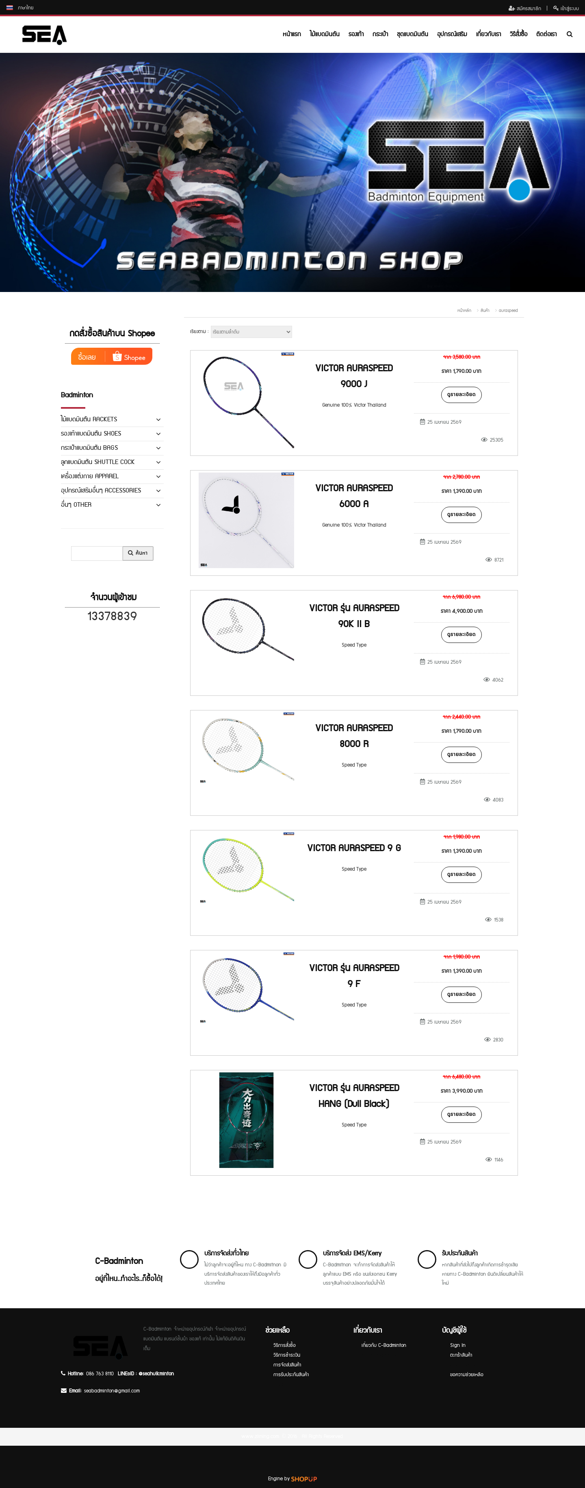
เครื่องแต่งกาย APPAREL (90, 476)
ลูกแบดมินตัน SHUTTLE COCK (98, 462)
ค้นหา (138, 553)
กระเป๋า (380, 34)
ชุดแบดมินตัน (412, 34)
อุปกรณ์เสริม (452, 34)
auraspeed (508, 310)
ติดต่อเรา (546, 34)
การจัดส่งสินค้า (287, 1365)
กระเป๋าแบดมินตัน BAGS (89, 447)
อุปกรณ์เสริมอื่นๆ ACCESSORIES (101, 490)
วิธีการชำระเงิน (286, 1355)
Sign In (458, 1345)
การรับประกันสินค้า (291, 1374)
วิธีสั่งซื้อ (518, 34)
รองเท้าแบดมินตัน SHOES (91, 433)
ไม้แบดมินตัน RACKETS (89, 419)
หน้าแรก (292, 34)
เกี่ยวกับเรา (488, 34)
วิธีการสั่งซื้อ (284, 1345)
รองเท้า (356, 34)
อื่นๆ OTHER (76, 504)
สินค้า (485, 310)
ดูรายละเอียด (461, 394)
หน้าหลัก (464, 310)
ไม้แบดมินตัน (325, 34)
